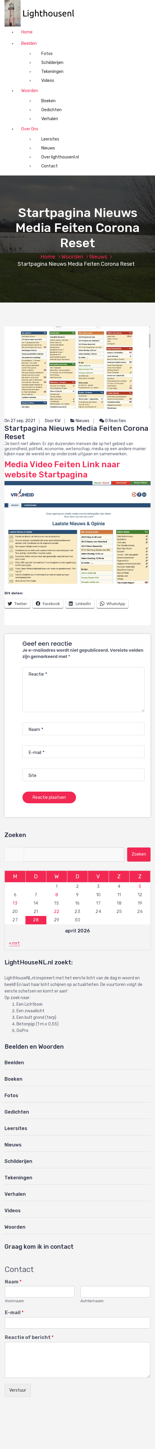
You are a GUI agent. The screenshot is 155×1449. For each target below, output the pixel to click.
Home (27, 32)
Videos (47, 80)
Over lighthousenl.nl (60, 157)
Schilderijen (52, 62)
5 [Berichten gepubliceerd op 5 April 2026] (140, 886)
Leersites (50, 139)
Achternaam (92, 1301)
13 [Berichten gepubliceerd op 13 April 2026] (15, 903)
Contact (49, 166)
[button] (42, 13)
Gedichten (51, 109)
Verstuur (17, 1390)
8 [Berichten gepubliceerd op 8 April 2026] (56, 894)
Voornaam (14, 1301)
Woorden (29, 90)
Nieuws (48, 148)
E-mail (14, 1312)
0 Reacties (112, 420)
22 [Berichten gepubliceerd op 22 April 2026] (57, 911)
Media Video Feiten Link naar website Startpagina (62, 469)
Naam (13, 1282)
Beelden (29, 43)
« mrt (14, 943)
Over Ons (29, 129)
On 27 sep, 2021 (19, 420)
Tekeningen (52, 71)
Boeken (48, 100)
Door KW (52, 420)
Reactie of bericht (29, 1337)
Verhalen (49, 118)
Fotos (47, 53)
